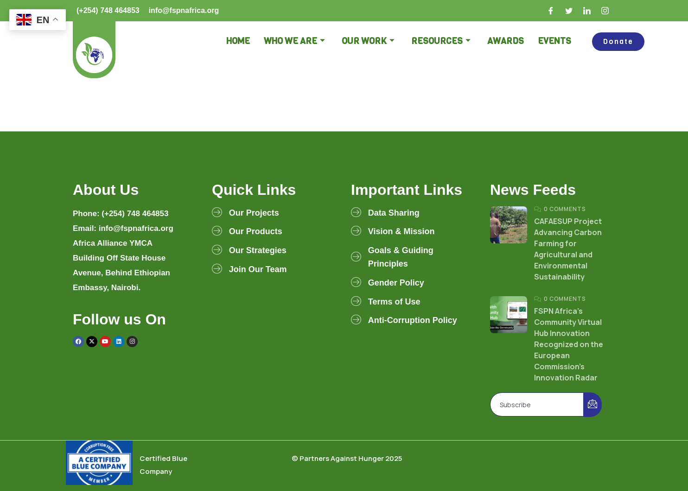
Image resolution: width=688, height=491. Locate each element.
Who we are (294, 41)
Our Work (368, 41)
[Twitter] (569, 11)
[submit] (592, 404)
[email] (537, 404)
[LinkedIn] (587, 11)
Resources (441, 41)
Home (238, 41)
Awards (505, 41)
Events (554, 41)
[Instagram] (605, 11)
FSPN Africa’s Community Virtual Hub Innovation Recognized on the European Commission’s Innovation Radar (568, 344)
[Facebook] (551, 11)
